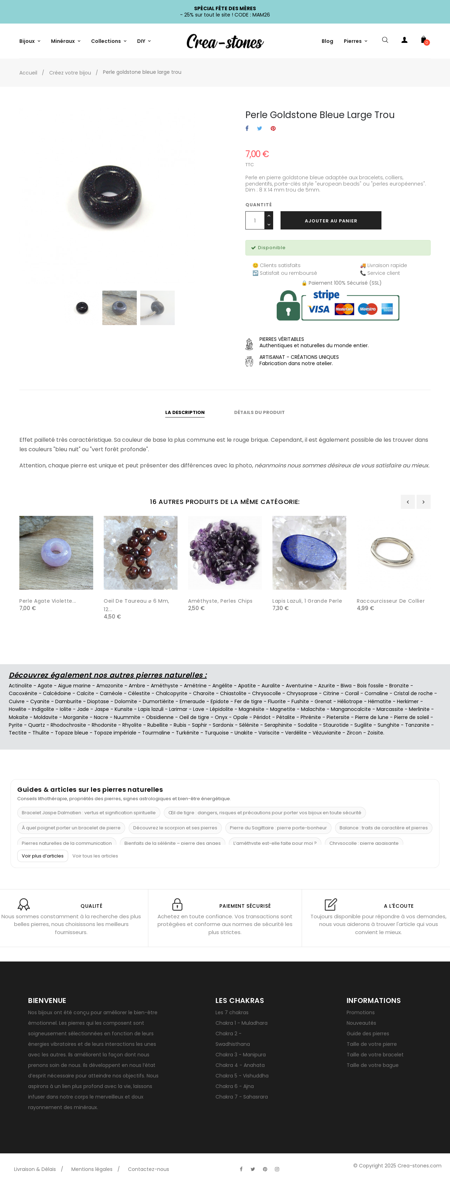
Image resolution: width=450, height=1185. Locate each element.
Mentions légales (91, 1169)
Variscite (268, 732)
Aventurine (299, 685)
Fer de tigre (248, 701)
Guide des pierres (368, 1033)
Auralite (271, 685)
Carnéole (111, 693)
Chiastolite (233, 693)
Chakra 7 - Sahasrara (242, 1096)
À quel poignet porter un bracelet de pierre (71, 827)
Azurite (326, 685)
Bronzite (399, 685)
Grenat (323, 701)
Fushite (300, 701)
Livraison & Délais (35, 1169)
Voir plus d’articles (43, 856)
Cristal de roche (413, 693)
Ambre (137, 685)
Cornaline (376, 693)
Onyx (221, 717)
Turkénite (187, 732)
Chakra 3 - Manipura (241, 1054)
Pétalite (285, 717)
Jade (83, 709)
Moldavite (46, 717)
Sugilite (363, 725)
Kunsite (124, 709)
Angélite (222, 685)
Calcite (85, 693)
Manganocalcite (351, 709)
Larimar (178, 709)
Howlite (17, 709)
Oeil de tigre (194, 717)
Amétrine (195, 685)
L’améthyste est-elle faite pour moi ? (275, 843)
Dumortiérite (158, 701)
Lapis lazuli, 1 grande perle (307, 600)
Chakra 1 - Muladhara (242, 1023)
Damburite (68, 701)
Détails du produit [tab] (259, 412)
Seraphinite (278, 725)
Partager (247, 128)
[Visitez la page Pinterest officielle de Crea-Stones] (265, 1169)
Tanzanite (417, 725)
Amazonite (109, 685)
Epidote (220, 701)
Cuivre (17, 701)
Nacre (101, 717)
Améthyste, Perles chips (220, 600)
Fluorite (277, 701)
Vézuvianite (327, 732)
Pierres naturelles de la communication (67, 843)
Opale (240, 717)
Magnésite (251, 709)
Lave (198, 709)
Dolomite (126, 701)
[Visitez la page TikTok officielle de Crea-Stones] (289, 1165)
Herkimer (408, 701)
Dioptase (98, 701)
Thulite (40, 732)
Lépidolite (221, 709)
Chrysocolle (266, 693)
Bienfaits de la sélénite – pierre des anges (172, 843)
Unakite (243, 732)
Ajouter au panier (331, 221)
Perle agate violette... (47, 600)
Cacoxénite (23, 693)
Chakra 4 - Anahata (240, 1065)
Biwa (346, 685)
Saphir (199, 725)
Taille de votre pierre (372, 1044)
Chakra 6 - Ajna (235, 1086)
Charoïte (203, 693)
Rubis (180, 725)
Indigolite (43, 709)
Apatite (247, 685)
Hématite (379, 701)
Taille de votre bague (373, 1065)
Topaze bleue (71, 732)
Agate (45, 685)
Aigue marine (74, 685)
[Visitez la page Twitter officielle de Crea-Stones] (253, 1169)
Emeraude (192, 701)
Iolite (65, 709)
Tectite (18, 732)
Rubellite (157, 725)
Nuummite (127, 717)
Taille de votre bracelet (375, 1054)
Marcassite (390, 709)
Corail (352, 693)
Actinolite (20, 685)
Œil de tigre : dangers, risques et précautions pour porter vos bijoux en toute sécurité (264, 812)
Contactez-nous (148, 1169)
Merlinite (419, 709)
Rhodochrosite (68, 725)
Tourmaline (156, 732)
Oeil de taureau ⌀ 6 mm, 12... (136, 605)
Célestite (139, 693)
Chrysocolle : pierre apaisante (364, 843)
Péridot (262, 717)
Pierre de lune (371, 717)
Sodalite (307, 725)
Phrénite (311, 717)
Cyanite (40, 701)
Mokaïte (18, 717)
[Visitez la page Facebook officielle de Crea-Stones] (241, 1169)
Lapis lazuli (150, 709)
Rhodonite (104, 725)
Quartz (36, 725)
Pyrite (15, 725)
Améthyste (164, 685)
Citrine (331, 693)
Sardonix (223, 725)
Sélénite (249, 725)
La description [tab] (185, 412)
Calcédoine (57, 693)
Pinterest (273, 128)
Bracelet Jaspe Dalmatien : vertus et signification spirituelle (89, 812)
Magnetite (282, 709)
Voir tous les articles (95, 856)
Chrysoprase (302, 693)
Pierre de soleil (411, 717)
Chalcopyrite (171, 693)
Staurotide (336, 725)
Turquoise (217, 732)
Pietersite (338, 717)
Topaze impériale (115, 732)
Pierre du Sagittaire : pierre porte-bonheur (278, 827)
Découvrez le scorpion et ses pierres (175, 827)
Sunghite (388, 725)
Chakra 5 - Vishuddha (242, 1075)
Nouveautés (361, 1023)
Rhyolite (132, 725)
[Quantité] (255, 220)
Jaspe (102, 709)
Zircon (354, 732)
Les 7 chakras (232, 1012)
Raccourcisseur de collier (391, 600)
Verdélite (296, 732)
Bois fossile (370, 685)
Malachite (313, 709)
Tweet (259, 128)
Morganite (75, 717)
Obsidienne (160, 717)
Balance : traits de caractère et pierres (384, 827)
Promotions (361, 1012)
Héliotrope (350, 701)
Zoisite (375, 732)
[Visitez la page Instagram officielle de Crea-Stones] (277, 1169)
